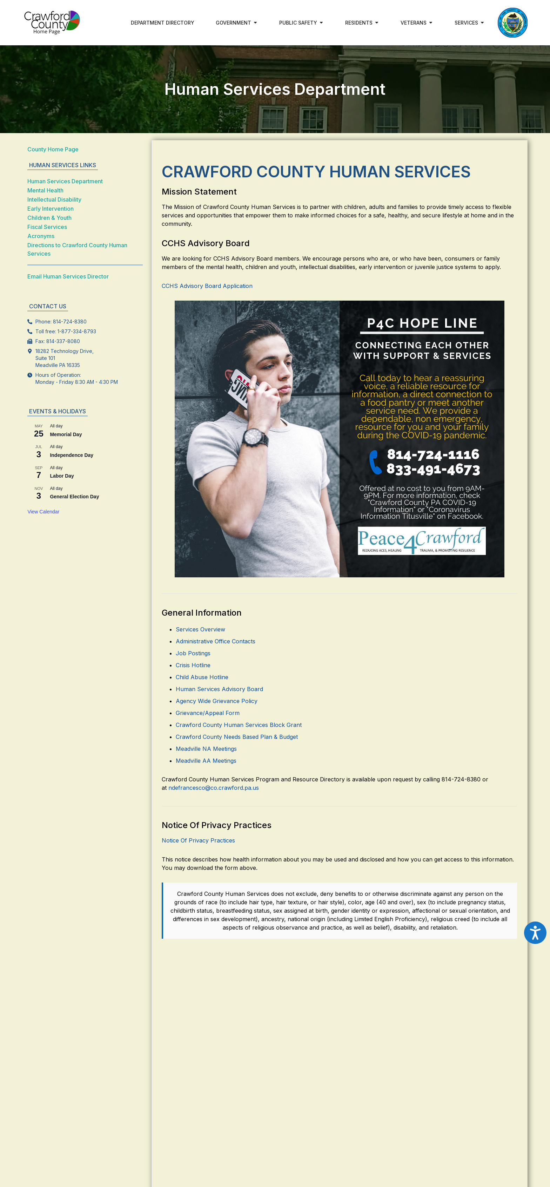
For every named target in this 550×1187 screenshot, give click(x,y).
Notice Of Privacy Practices (198, 840)
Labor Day (62, 476)
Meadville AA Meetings (206, 760)
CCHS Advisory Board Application (207, 285)
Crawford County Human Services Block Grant (239, 724)
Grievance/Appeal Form (208, 712)
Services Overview (200, 629)
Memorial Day (66, 434)
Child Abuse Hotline (202, 677)
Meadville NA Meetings (206, 748)
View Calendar (43, 511)
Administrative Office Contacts (215, 641)
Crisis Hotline (193, 665)
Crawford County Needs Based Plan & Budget (237, 736)
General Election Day (74, 496)
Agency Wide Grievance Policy (216, 700)
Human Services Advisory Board (219, 689)
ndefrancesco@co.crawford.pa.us (213, 787)
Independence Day (71, 455)
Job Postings (193, 653)
